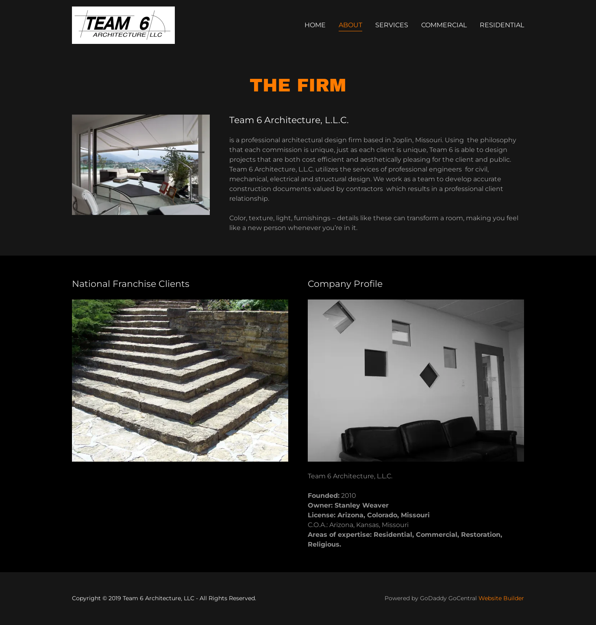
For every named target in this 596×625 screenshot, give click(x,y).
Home (315, 25)
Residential (502, 25)
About (350, 25)
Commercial (444, 25)
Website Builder (501, 598)
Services (391, 25)
